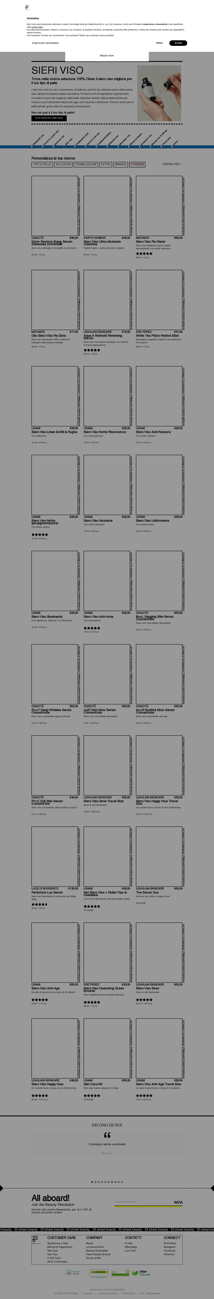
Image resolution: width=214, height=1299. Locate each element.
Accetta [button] (178, 1290)
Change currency (78, 33)
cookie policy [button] (37, 1274)
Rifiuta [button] (159, 1290)
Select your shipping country (85, 20)
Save (107, 48)
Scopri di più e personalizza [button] (45, 1290)
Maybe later (107, 56)
